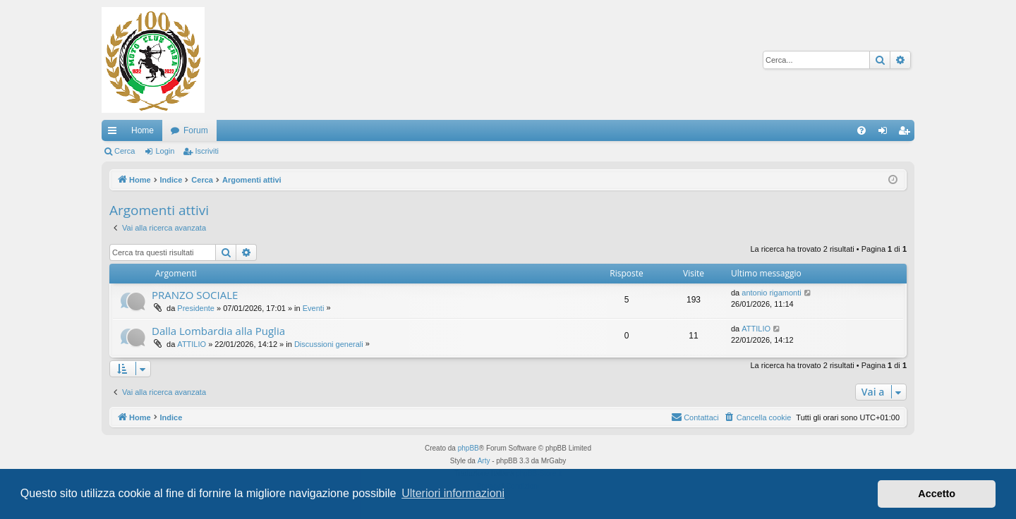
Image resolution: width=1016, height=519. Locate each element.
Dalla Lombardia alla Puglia (218, 331)
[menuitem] (861, 130)
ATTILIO (191, 344)
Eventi (314, 308)
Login (164, 151)
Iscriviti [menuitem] (907, 133)
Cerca (124, 151)
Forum (195, 130)
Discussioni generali (328, 344)
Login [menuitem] (885, 133)
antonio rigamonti (771, 292)
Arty (484, 461)
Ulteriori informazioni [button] (452, 493)
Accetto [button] (936, 493)
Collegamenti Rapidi (115, 133)
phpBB (468, 448)
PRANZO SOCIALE (195, 295)
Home (142, 130)
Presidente (195, 308)
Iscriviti (207, 151)
